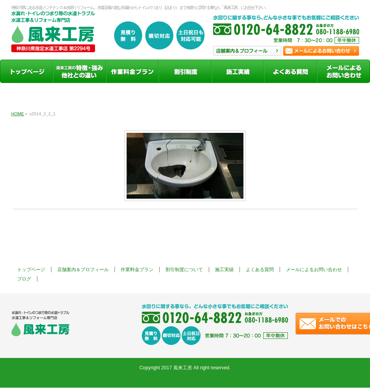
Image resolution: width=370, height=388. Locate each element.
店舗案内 (247, 51)
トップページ (31, 269)
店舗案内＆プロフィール (83, 269)
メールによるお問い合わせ (314, 269)
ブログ (24, 279)
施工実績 (224, 269)
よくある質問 (260, 269)
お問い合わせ (321, 51)
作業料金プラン (137, 269)
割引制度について (184, 269)
